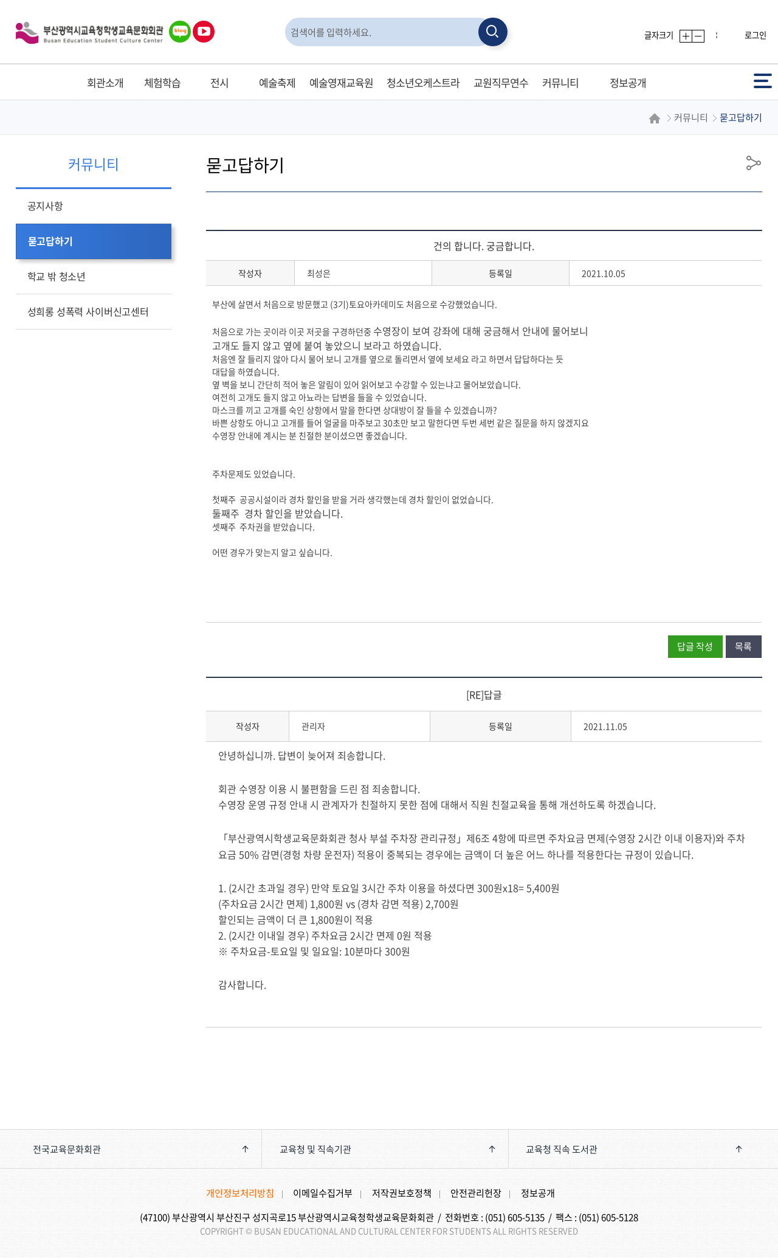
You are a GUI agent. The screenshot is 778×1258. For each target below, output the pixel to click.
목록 (743, 646)
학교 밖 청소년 (56, 276)
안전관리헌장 (475, 1193)
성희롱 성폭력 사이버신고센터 (88, 311)
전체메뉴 (763, 80)
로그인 (755, 35)
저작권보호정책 (402, 1193)
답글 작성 (695, 646)
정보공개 (538, 1193)
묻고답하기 (50, 240)
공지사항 (45, 205)
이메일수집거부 (323, 1193)
